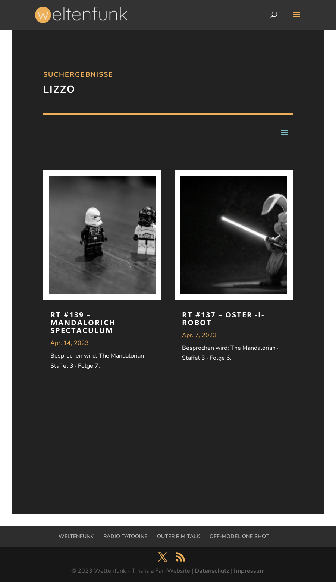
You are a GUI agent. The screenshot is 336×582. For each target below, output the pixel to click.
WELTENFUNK (76, 536)
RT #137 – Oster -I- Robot (223, 318)
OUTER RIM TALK (178, 536)
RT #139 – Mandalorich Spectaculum (83, 322)
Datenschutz (212, 571)
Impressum (249, 571)
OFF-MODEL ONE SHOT (239, 536)
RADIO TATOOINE (125, 536)
